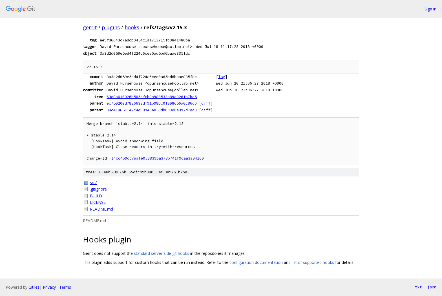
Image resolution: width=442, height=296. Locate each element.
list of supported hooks (313, 262)
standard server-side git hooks (161, 253)
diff (205, 103)
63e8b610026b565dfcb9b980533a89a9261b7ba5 (152, 96)
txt (418, 287)
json (431, 287)
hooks (132, 27)
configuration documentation (256, 262)
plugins (111, 27)
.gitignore (98, 189)
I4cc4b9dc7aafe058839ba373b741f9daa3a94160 (157, 158)
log (221, 76)
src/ (93, 182)
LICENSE (98, 202)
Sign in (430, 9)
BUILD (96, 195)
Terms (65, 287)
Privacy (49, 287)
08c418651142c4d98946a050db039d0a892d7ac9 (152, 109)
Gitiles (33, 287)
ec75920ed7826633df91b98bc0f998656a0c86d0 (152, 103)
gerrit (90, 27)
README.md (101, 209)
